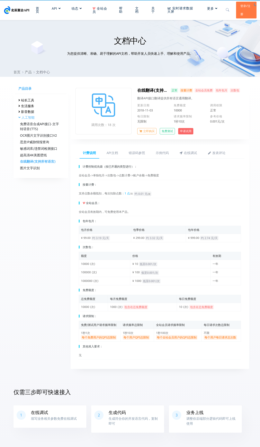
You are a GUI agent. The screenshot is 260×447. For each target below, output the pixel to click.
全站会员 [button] (100, 9)
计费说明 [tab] (89, 153)
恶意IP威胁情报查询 (34, 142)
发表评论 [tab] (216, 153)
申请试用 (185, 131)
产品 (28, 72)
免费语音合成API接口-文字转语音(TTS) (39, 126)
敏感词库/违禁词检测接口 (38, 149)
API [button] (56, 8)
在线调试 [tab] (188, 153)
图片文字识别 (30, 168)
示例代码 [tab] (162, 153)
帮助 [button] (121, 9)
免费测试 (167, 131)
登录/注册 (245, 9)
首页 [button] (37, 9)
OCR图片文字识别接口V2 (38, 135)
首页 (17, 72)
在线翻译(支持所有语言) (38, 161)
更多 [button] (212, 8)
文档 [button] (137, 9)
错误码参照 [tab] (137, 153)
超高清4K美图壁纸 (33, 155)
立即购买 (146, 131)
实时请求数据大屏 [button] (180, 9)
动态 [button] (77, 8)
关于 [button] (153, 9)
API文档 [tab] (112, 153)
